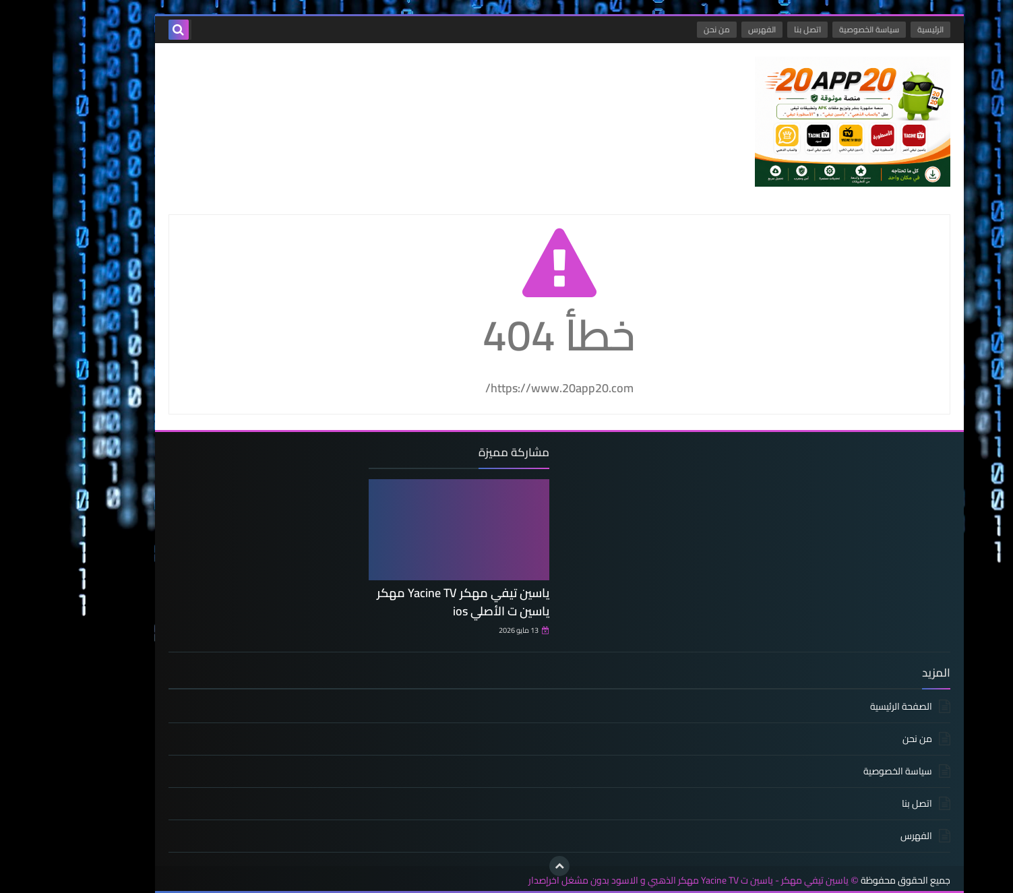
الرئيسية (878, 29)
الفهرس (709, 29)
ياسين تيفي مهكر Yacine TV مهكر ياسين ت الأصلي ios (410, 602)
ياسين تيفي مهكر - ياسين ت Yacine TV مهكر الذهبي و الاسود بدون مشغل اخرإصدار (636, 880)
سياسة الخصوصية (817, 29)
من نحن (664, 29)
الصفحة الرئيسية (849, 707)
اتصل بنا (754, 29)
